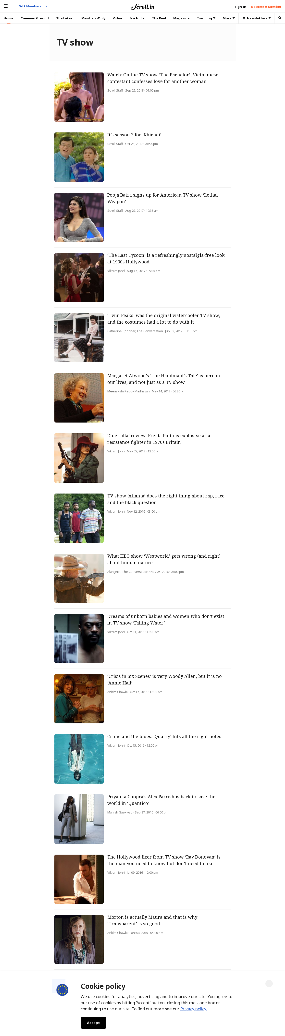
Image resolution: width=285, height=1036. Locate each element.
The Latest (65, 18)
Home (8, 18)
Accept (93, 1022)
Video (117, 18)
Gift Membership (33, 6)
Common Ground (35, 18)
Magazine (181, 18)
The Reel (159, 18)
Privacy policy (193, 1009)
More (229, 18)
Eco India (137, 18)
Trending (206, 18)
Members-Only (93, 18)
